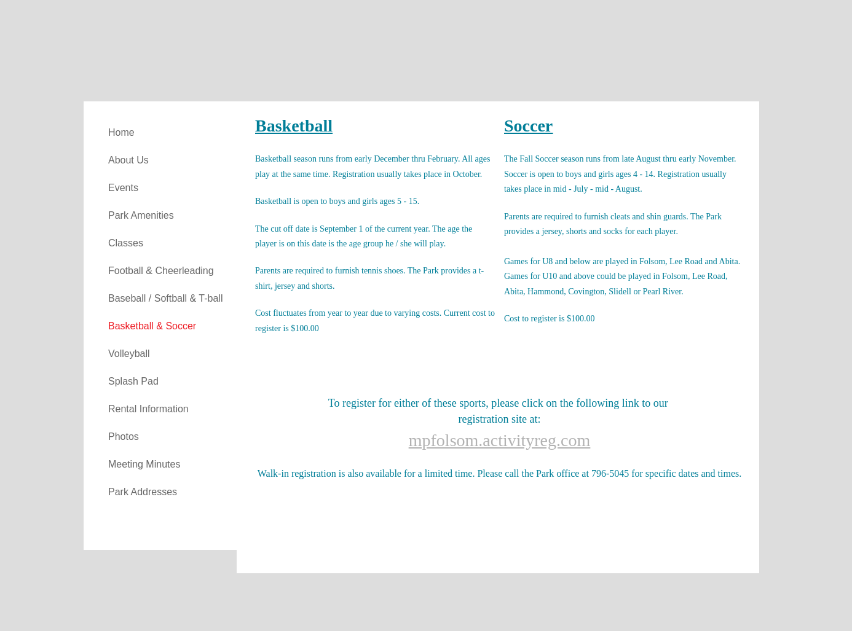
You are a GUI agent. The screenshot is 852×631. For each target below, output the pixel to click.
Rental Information (148, 409)
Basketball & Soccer (152, 326)
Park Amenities (141, 215)
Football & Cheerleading (161, 270)
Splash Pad (133, 381)
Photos (123, 436)
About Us (128, 160)
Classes (125, 243)
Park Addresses (142, 492)
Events (123, 187)
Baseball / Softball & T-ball (165, 298)
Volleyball (129, 353)
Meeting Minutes (144, 464)
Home (121, 132)
